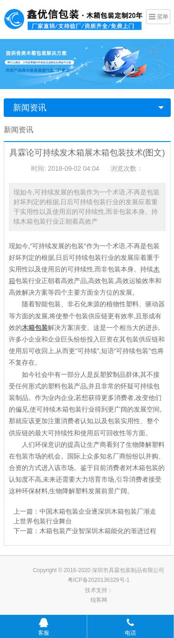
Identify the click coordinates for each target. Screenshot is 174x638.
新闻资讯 (29, 107)
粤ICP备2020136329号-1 (98, 580)
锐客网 (98, 600)
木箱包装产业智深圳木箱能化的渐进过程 (97, 531)
